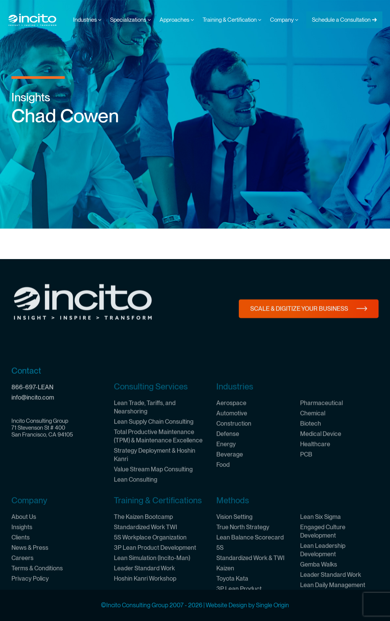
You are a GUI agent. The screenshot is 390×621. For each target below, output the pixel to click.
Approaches (177, 19)
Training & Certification (232, 19)
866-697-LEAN (32, 450)
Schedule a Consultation (341, 19)
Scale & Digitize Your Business (299, 323)
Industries (87, 19)
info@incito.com (32, 460)
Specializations (130, 19)
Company (284, 19)
